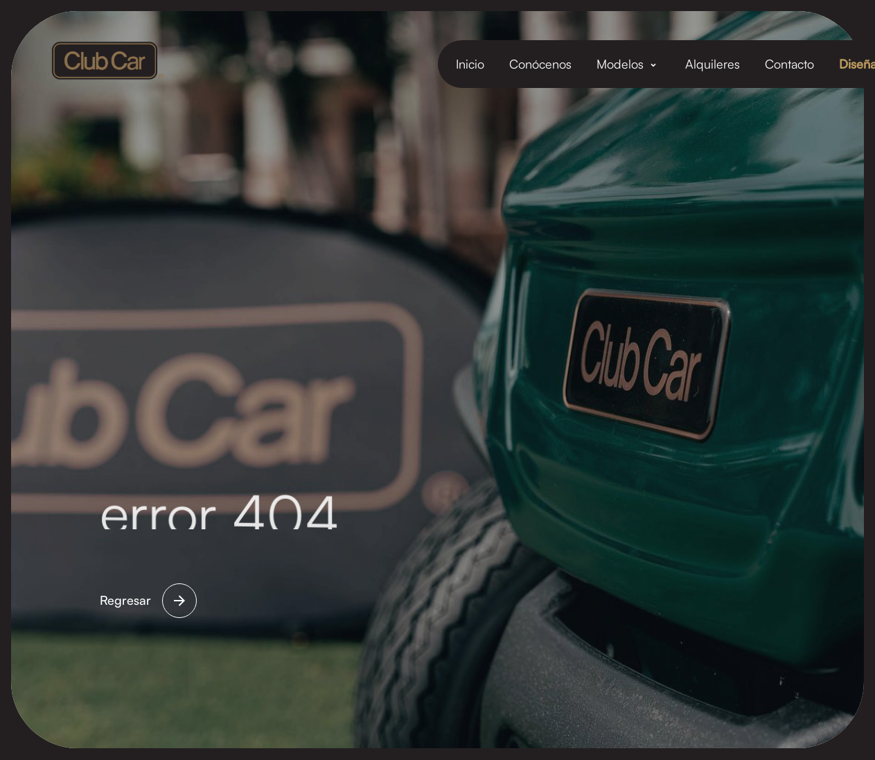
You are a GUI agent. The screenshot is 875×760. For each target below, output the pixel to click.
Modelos (620, 63)
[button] (628, 63)
